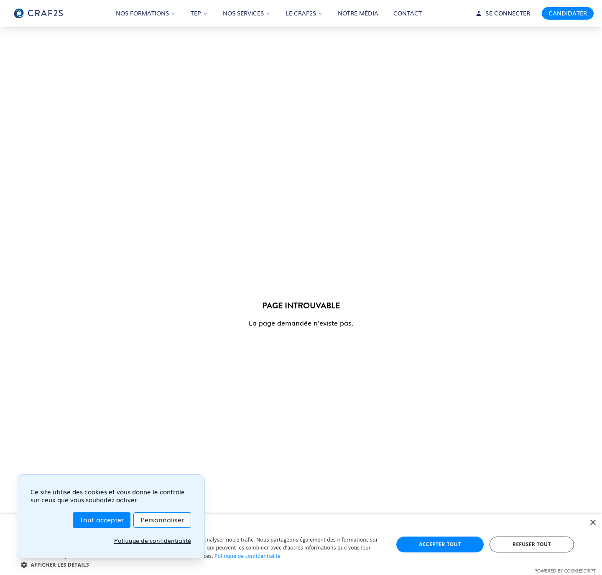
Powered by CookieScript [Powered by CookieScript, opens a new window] (565, 570)
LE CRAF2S (304, 13)
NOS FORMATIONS (146, 13)
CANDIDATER (567, 13)
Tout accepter (101, 520)
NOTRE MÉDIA (358, 13)
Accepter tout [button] (440, 544)
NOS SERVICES (246, 13)
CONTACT (407, 13)
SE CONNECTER (502, 13)
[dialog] (301, 544)
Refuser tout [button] (532, 544)
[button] (202, 564)
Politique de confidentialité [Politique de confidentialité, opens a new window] (247, 556)
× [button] (592, 523)
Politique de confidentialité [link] (152, 540)
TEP (199, 13)
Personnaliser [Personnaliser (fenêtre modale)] (162, 520)
